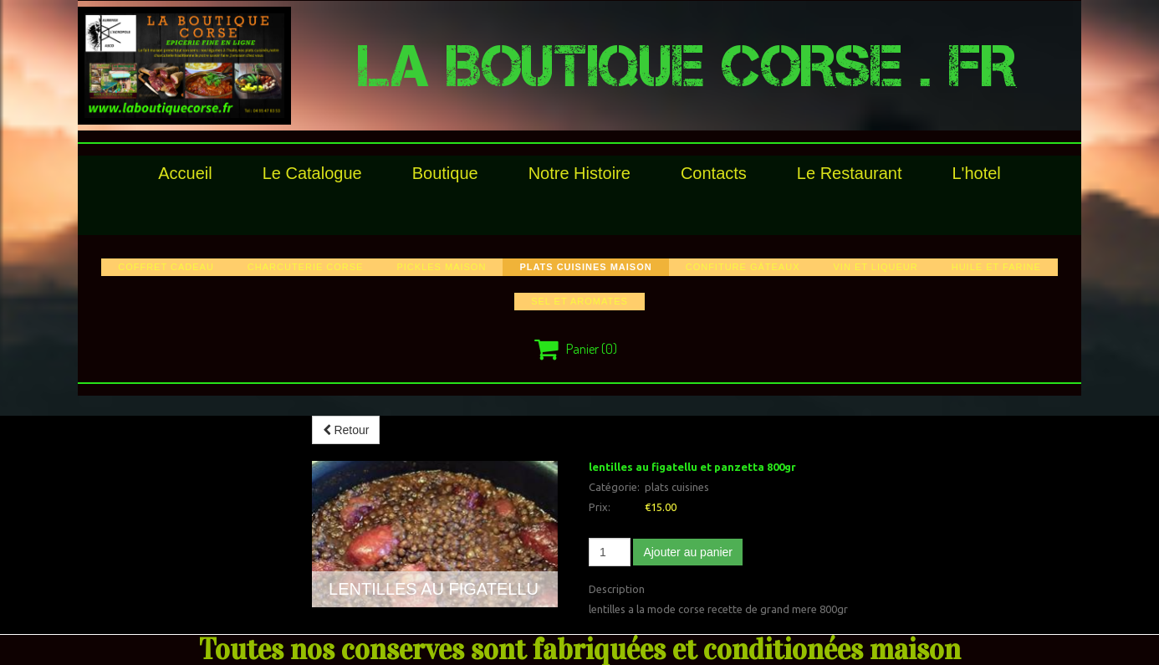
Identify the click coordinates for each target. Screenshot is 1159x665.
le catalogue (312, 173)
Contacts (714, 173)
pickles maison (441, 267)
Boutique (445, 173)
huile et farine (996, 267)
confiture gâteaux (743, 267)
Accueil (185, 173)
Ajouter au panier (688, 552)
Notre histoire (579, 173)
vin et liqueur (875, 267)
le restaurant (849, 173)
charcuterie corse (306, 267)
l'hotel (976, 173)
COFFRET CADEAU (166, 267)
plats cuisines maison (585, 267)
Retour (346, 430)
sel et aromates (579, 301)
